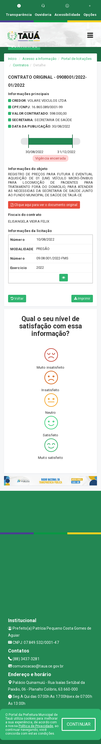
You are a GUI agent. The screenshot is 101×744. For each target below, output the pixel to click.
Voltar (17, 298)
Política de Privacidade (36, 726)
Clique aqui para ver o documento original (44, 205)
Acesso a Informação (39, 59)
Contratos (21, 65)
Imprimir (82, 298)
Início (12, 59)
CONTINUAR (78, 724)
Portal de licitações (76, 59)
